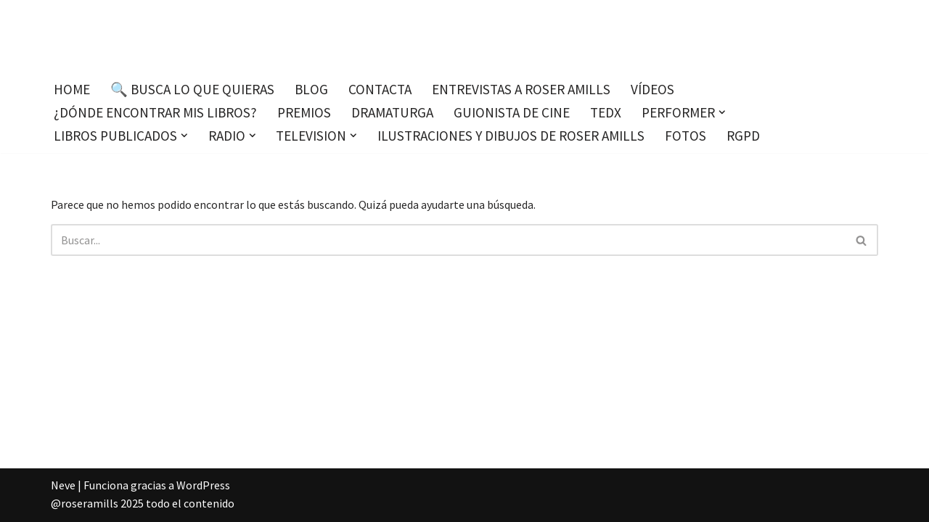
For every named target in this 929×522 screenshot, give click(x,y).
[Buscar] (448, 240)
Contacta (380, 89)
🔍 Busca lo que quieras (192, 89)
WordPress (203, 485)
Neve (63, 485)
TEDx (605, 112)
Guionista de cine (512, 112)
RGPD (743, 135)
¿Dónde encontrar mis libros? (155, 112)
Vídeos (652, 89)
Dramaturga (392, 112)
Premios (304, 112)
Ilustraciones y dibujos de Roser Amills (510, 135)
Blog (311, 89)
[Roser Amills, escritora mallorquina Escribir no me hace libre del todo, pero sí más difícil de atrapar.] (464, 36)
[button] (722, 112)
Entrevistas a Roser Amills (521, 89)
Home (72, 89)
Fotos (685, 135)
